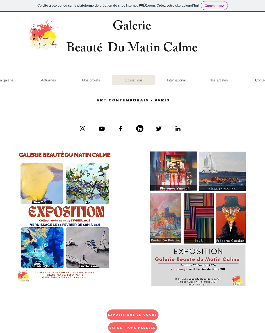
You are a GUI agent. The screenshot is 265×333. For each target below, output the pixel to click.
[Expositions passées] (132, 327)
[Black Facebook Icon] (120, 128)
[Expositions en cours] (133, 314)
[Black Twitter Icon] (159, 128)
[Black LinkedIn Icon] (178, 128)
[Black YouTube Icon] (101, 128)
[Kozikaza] (139, 128)
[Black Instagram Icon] (82, 128)
